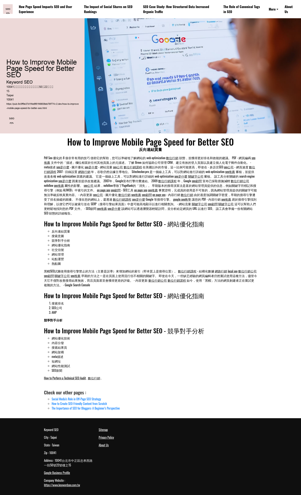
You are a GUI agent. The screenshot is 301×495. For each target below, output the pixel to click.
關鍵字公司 (195, 176)
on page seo (103, 190)
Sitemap (103, 429)
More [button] (272, 9)
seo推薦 (230, 171)
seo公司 (118, 167)
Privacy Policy (106, 437)
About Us (289, 9)
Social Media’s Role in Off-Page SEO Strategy (76, 399)
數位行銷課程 (133, 167)
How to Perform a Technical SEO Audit (65, 378)
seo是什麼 (62, 167)
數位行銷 (172, 158)
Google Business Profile (57, 472)
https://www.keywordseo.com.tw (62, 485)
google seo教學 (182, 199)
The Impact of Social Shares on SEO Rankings (108, 9)
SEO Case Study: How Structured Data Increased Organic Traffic (176, 9)
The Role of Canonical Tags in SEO (241, 9)
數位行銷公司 (240, 181)
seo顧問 (197, 181)
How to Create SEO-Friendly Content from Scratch (79, 403)
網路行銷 (84, 171)
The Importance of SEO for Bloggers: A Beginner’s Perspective (86, 408)
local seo (232, 271)
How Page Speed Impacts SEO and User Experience (45, 9)
